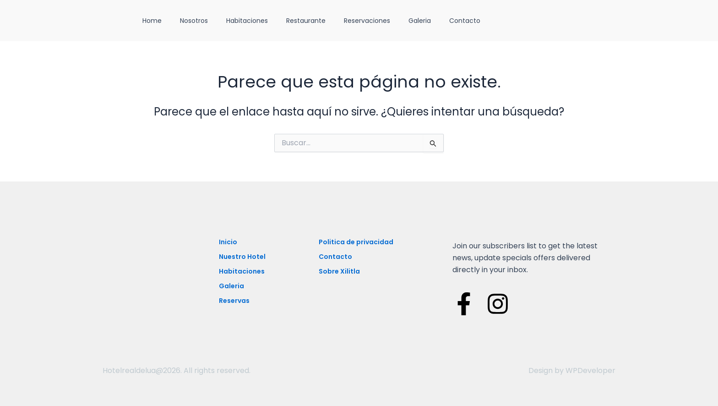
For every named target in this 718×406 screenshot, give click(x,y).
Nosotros (194, 20)
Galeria (419, 20)
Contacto (464, 20)
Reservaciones (367, 20)
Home (152, 20)
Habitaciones (247, 20)
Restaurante (306, 20)
